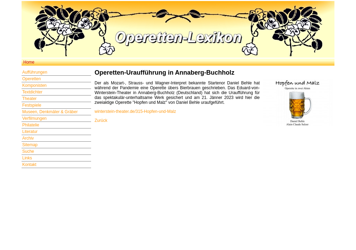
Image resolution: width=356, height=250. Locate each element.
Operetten (31, 78)
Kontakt (29, 164)
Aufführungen (34, 72)
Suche (28, 151)
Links (27, 158)
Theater (29, 98)
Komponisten (34, 85)
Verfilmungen (34, 118)
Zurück (101, 120)
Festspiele (31, 105)
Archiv (28, 138)
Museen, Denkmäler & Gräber (50, 111)
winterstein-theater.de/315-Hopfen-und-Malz (135, 111)
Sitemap (30, 144)
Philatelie (30, 125)
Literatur (30, 131)
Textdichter (32, 92)
